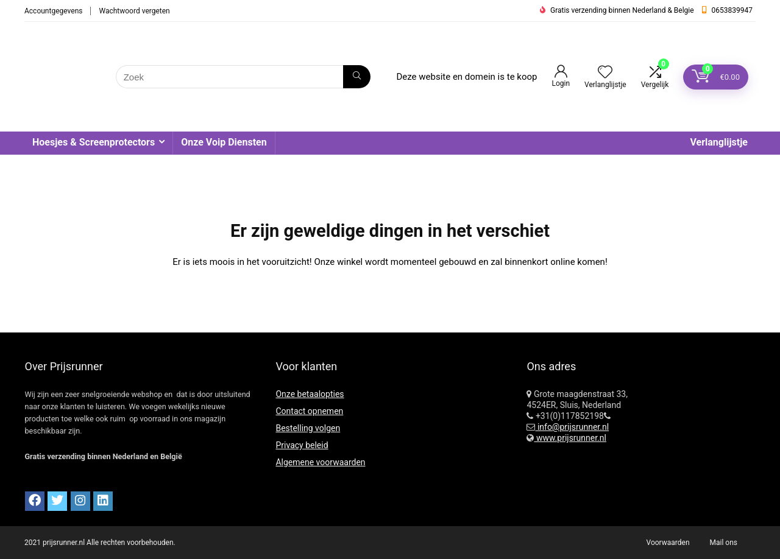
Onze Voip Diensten (223, 142)
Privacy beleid (301, 445)
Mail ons (723, 542)
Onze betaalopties (309, 394)
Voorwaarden (668, 542)
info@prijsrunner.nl (572, 427)
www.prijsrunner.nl (570, 438)
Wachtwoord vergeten (134, 11)
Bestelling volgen (307, 428)
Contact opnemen (309, 411)
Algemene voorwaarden (320, 462)
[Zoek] (356, 76)
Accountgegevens (53, 11)
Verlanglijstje (719, 142)
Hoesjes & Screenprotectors (93, 142)
